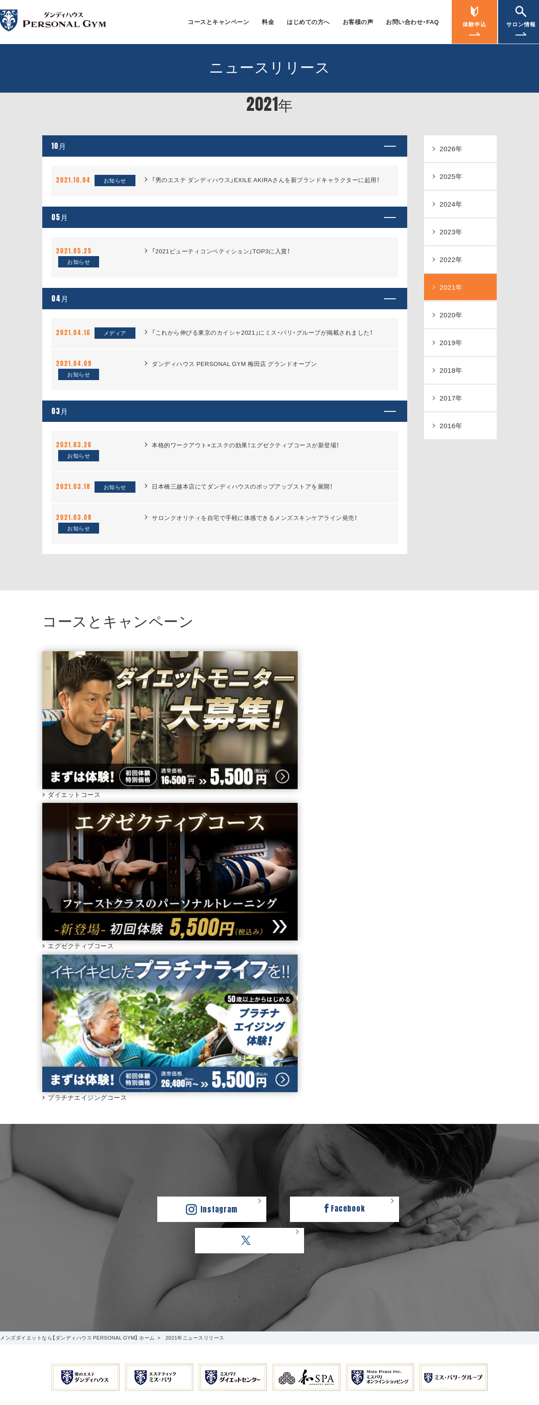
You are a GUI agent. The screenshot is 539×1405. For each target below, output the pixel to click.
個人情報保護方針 (327, 1270)
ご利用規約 (273, 1270)
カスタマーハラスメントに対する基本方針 (427, 1270)
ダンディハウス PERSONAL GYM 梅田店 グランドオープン (234, 399)
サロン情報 (428, 1172)
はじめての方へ (308, 21)
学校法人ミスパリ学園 (305, 1282)
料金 (268, 21)
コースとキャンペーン (218, 21)
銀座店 (418, 1185)
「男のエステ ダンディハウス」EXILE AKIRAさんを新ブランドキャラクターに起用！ (265, 192)
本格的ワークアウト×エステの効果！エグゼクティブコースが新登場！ (245, 492)
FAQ (281, 1173)
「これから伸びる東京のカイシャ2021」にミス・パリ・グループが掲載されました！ (262, 368)
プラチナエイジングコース (45, 1183)
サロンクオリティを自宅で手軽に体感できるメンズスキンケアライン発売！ (254, 565)
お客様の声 (358, 21)
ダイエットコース (32, 1173)
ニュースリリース (440, 1149)
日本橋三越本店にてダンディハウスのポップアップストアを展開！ (242, 533)
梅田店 (418, 1206)
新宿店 (418, 1196)
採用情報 (233, 1270)
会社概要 (195, 1270)
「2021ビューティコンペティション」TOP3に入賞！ (221, 275)
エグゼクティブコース (39, 1162)
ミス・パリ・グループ (231, 1282)
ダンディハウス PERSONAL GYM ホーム (110, 1270)
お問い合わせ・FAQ (412, 21)
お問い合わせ (293, 1162)
